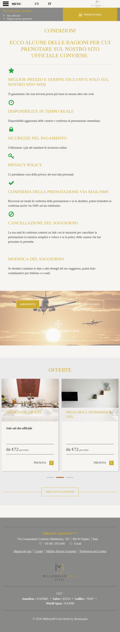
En (37, 4)
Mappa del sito (22, 551)
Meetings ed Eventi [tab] (60, 304)
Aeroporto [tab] (27, 304)
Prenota (44, 463)
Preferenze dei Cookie (93, 551)
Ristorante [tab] (92, 304)
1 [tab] (50, 477)
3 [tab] (69, 477)
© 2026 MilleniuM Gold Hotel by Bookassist (60, 619)
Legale (39, 551)
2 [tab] (60, 477)
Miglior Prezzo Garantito (61, 551)
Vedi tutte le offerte (60, 491)
